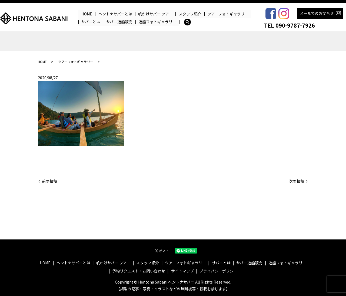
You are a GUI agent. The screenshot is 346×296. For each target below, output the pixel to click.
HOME (86, 14)
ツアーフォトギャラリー (227, 14)
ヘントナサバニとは (115, 14)
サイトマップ (182, 271)
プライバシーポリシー (218, 271)
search (187, 22)
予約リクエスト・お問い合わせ (138, 271)
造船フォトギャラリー (157, 22)
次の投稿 (296, 181)
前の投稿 (49, 181)
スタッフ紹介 (189, 14)
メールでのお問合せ (317, 13)
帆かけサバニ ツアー (155, 14)
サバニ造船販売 (119, 22)
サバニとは (90, 22)
